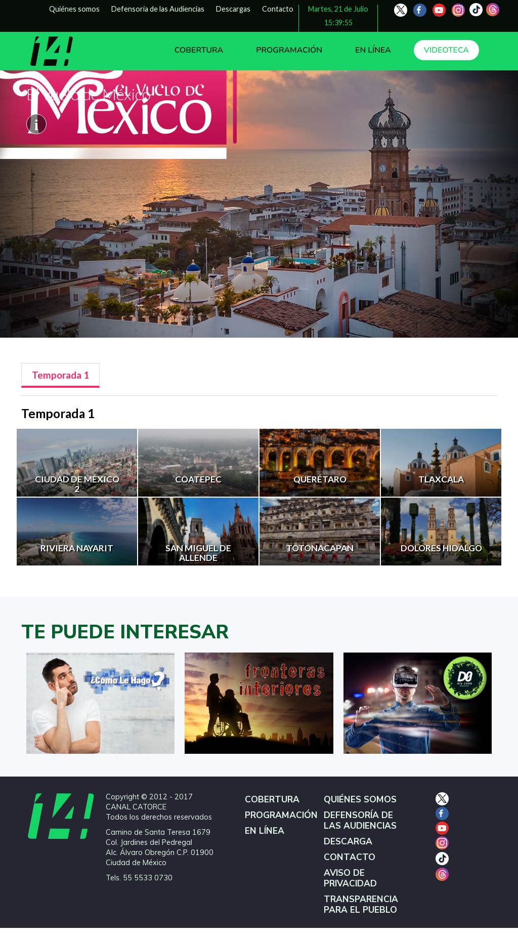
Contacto (277, 9)
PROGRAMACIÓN (289, 50)
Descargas (233, 9)
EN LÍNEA (373, 50)
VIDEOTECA (446, 50)
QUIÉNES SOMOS (360, 799)
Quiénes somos (74, 9)
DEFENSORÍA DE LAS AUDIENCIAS (360, 820)
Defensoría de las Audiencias (157, 9)
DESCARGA (348, 841)
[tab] (60, 375)
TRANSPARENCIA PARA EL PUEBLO (361, 905)
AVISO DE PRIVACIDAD (350, 878)
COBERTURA (199, 50)
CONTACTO (349, 857)
